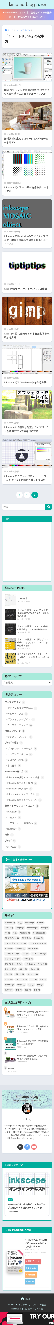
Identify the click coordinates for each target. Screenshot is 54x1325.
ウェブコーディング (20, 725)
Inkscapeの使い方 (16, 771)
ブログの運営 (14, 743)
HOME (27, 1299)
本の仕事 (14, 765)
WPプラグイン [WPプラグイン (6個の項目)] (12, 938)
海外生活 (14, 847)
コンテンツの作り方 (20, 754)
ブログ (10, 841)
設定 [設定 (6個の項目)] (28, 990)
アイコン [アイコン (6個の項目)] (38, 938)
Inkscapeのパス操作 (20, 789)
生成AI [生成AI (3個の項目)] (9, 990)
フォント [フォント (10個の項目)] (32, 974)
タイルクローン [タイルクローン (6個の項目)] (39, 954)
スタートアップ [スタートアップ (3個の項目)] (12, 954)
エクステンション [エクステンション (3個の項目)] (37, 943)
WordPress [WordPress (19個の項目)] (39, 933)
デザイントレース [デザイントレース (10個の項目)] (13, 964)
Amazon (31, 1275)
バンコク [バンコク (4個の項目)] (34, 969)
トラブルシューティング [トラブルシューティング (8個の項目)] (36, 964)
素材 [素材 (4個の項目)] (19, 990)
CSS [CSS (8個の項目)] (40, 923)
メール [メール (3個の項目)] (9, 979)
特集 (9, 835)
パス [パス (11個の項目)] (8, 974)
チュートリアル (17, 714)
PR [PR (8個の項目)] (7, 933)
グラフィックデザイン (21, 719)
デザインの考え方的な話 (22, 708)
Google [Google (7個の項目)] (20, 928)
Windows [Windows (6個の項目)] (25, 933)
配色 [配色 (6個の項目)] (37, 990)
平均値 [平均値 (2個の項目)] (21, 985)
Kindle (31, 1281)
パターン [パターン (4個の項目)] (19, 974)
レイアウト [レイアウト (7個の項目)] (21, 979)
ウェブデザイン (15, 702)
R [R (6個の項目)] (15, 933)
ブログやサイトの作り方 (22, 749)
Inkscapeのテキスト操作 (22, 783)
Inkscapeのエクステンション (24, 800)
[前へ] (19, 495)
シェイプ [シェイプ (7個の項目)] (33, 948)
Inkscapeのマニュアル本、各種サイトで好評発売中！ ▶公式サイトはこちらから (26, 14)
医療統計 (14, 829)
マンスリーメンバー (20, 737)
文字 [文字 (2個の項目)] (31, 985)
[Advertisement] (27, 552)
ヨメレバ (36, 1250)
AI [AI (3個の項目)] (20, 923)
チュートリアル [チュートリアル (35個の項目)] (12, 959)
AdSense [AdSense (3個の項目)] (10, 923)
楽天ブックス (34, 1261)
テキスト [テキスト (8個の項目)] (28, 959)
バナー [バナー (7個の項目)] (23, 969)
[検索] (48, 507)
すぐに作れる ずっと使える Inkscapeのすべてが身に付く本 (36, 1243)
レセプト (14, 817)
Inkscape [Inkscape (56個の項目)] (32, 928)
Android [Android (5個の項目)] (29, 923)
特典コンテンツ (15, 731)
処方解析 (14, 812)
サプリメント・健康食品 (22, 823)
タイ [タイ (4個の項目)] (25, 954)
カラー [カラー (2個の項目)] (9, 948)
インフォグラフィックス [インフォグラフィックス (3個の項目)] (15, 943)
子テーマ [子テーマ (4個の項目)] (9, 985)
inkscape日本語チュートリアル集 (27, 1309)
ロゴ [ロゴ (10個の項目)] (33, 979)
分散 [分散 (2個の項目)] (43, 979)
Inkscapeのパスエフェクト (23, 794)
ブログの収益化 (17, 760)
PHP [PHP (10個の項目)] (44, 928)
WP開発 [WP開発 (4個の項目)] (26, 938)
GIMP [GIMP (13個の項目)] (9, 928)
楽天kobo (32, 1268)
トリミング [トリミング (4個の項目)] (10, 969)
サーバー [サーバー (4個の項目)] (20, 948)
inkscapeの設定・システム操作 (25, 777)
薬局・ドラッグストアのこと (22, 806)
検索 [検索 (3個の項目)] (40, 985)
